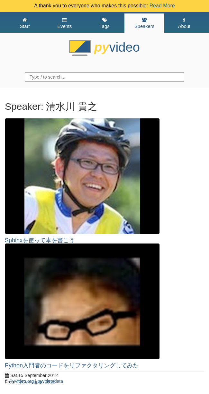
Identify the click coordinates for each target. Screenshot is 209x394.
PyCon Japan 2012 (36, 381)
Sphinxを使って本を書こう (40, 240)
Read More (162, 5)
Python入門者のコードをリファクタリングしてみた (72, 365)
